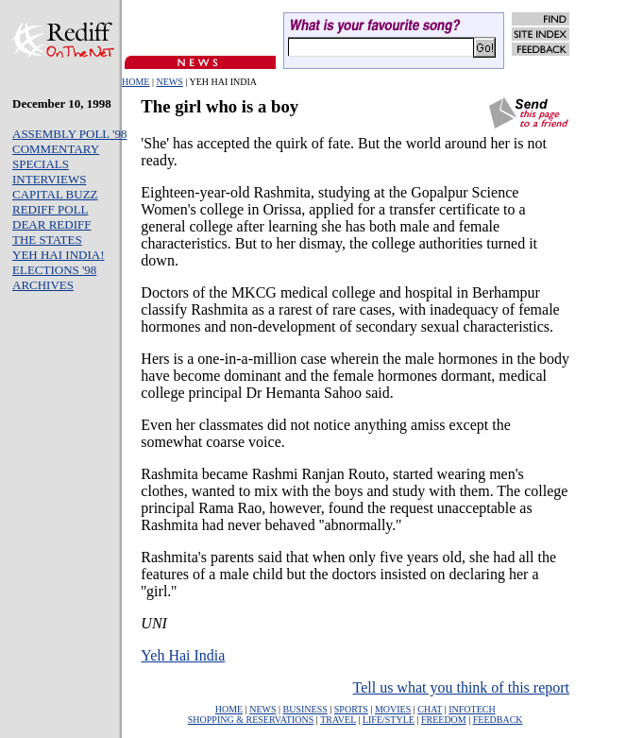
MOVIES (393, 709)
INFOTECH (471, 709)
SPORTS (351, 709)
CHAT (429, 709)
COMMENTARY (55, 149)
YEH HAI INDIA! (58, 255)
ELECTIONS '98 (54, 270)
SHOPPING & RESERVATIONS (251, 719)
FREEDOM (443, 719)
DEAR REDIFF (51, 224)
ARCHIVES (43, 285)
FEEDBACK (498, 719)
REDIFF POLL (50, 209)
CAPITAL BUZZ (55, 194)
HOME (135, 82)
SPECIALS (40, 164)
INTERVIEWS (49, 179)
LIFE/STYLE (389, 719)
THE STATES (47, 239)
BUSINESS (305, 709)
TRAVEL (338, 719)
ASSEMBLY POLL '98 (69, 134)
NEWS (169, 82)
